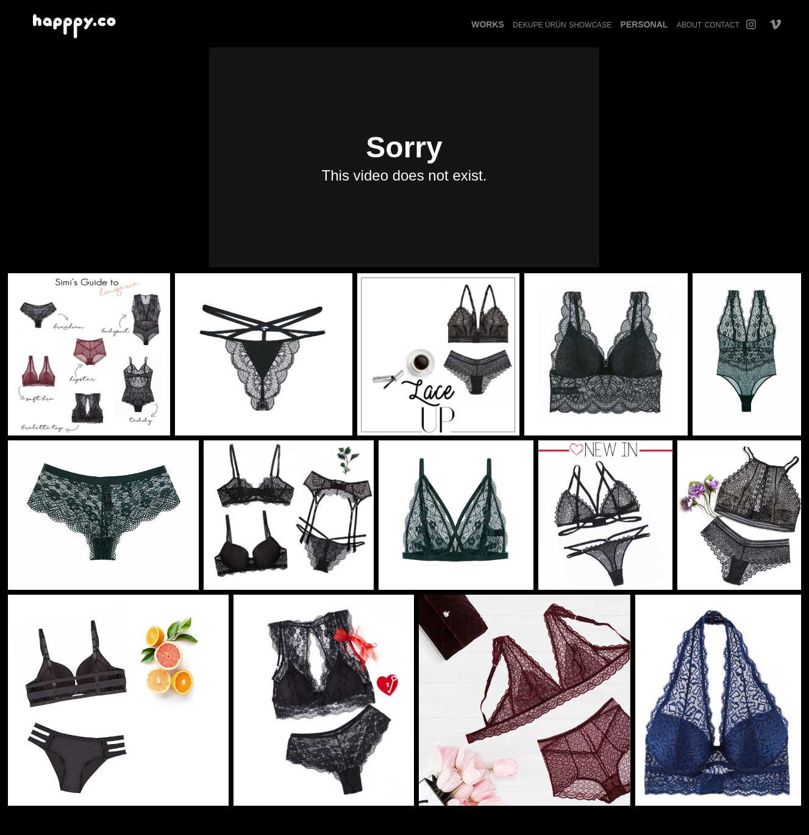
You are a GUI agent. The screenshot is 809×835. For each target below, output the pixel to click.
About (689, 25)
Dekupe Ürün (539, 25)
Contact (722, 25)
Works (487, 24)
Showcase (590, 25)
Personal (644, 24)
